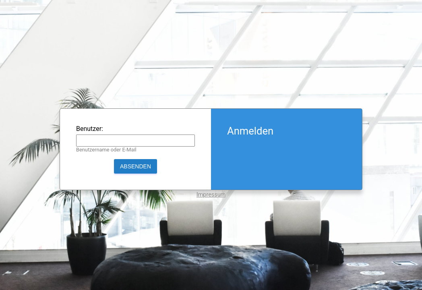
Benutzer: (89, 129)
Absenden (135, 166)
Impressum (211, 194)
